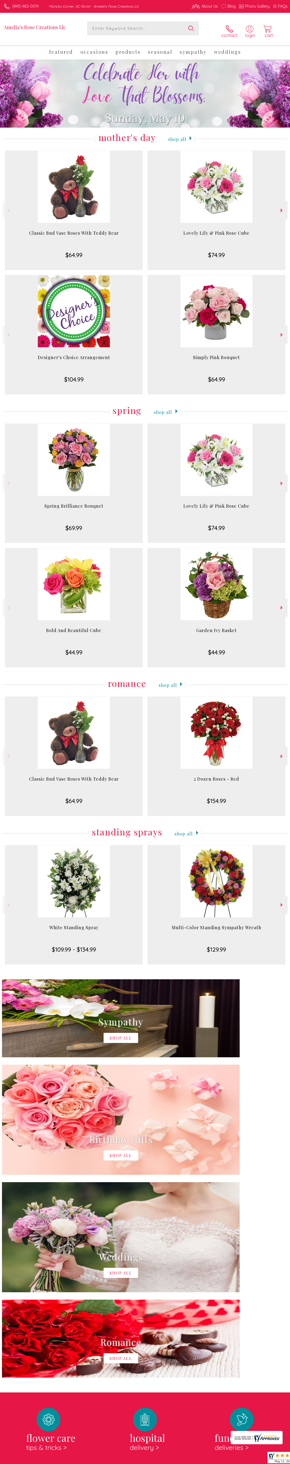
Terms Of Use (174, 1459)
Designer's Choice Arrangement (74, 353)
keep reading (175, 1286)
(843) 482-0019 (25, 6)
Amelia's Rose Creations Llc (35, 27)
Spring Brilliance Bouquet (73, 501)
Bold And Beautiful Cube (73, 626)
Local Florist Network (239, 1459)
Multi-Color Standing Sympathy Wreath (216, 923)
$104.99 (74, 375)
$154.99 (216, 796)
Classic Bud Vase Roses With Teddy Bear (74, 228)
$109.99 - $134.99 (74, 945)
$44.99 (73, 648)
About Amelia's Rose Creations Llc (38, 1277)
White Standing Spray (73, 923)
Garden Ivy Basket (216, 626)
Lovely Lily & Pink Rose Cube (216, 228)
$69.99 (73, 523)
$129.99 (216, 945)
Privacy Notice (203, 1459)
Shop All (177, 134)
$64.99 (73, 250)
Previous (7, 206)
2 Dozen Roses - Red (216, 774)
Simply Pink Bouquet (216, 353)
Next (282, 206)
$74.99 (216, 250)
